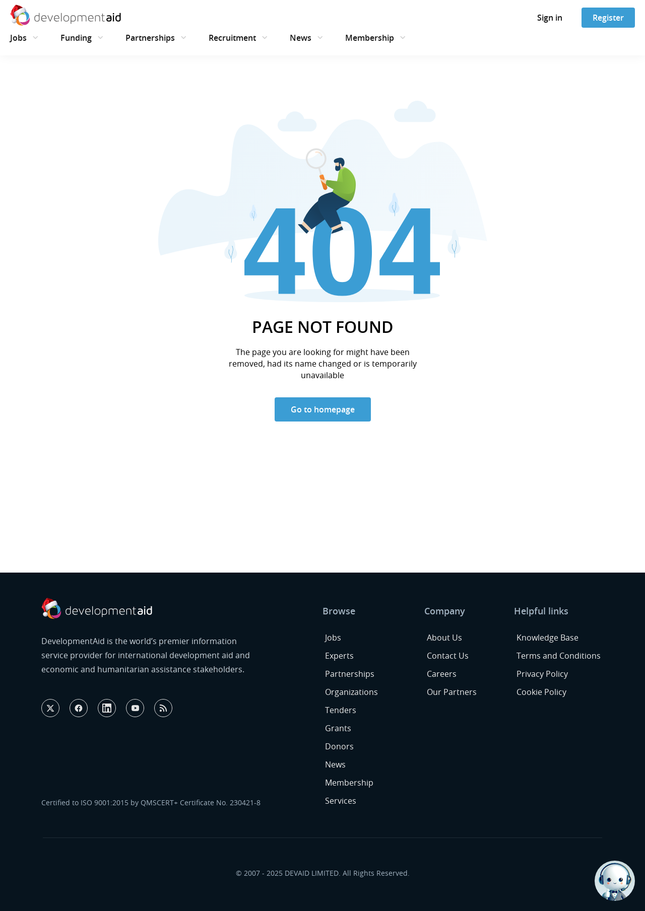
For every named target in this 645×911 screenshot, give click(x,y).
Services (340, 800)
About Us (444, 637)
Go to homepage (323, 409)
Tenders (340, 710)
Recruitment (232, 37)
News (300, 37)
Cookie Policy (541, 691)
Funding (76, 37)
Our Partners (452, 691)
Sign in (549, 17)
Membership (369, 37)
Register (608, 17)
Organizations (351, 691)
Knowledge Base (547, 637)
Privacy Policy (542, 673)
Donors (339, 746)
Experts (339, 655)
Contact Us (448, 655)
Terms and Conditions (559, 655)
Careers (442, 673)
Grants (338, 728)
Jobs (18, 37)
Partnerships (150, 37)
